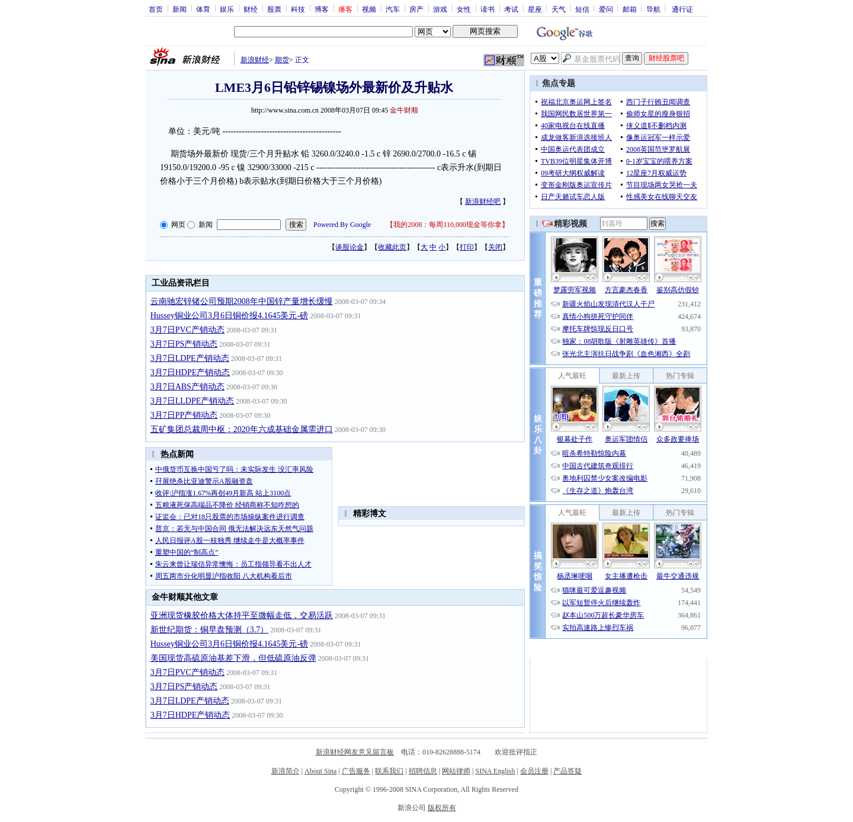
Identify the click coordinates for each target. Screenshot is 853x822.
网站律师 (456, 771)
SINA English (495, 771)
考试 (511, 8)
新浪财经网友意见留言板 (355, 752)
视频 (369, 8)
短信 (582, 8)
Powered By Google (342, 224)
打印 (467, 247)
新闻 (179, 8)
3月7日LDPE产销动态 (189, 358)
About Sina (320, 771)
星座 (535, 8)
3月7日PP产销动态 (184, 415)
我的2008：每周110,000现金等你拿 (447, 224)
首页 (156, 8)
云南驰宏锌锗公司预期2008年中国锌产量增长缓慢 (241, 301)
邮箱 (630, 8)
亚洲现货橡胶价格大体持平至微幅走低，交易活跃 (241, 615)
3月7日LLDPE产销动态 (192, 400)
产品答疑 (567, 771)
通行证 (682, 8)
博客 (322, 8)
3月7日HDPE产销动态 (190, 372)
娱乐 (227, 8)
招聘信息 (423, 771)
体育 (203, 8)
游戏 (440, 8)
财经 (250, 8)
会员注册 (534, 771)
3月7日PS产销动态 (184, 344)
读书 (487, 8)
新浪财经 (254, 60)
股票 (274, 8)
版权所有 (442, 808)
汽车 (393, 8)
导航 (653, 8)
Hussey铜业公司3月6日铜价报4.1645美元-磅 (229, 315)
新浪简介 (285, 771)
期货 (282, 60)
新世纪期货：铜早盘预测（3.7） (209, 629)
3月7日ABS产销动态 (187, 386)
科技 (298, 8)
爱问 (606, 8)
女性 (464, 8)
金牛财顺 (404, 110)
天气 (558, 8)
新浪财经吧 (483, 201)
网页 (178, 224)
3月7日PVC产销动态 (187, 329)
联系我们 (389, 771)
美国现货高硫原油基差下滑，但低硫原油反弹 (233, 658)
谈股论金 (349, 247)
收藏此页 (392, 247)
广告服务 (356, 771)
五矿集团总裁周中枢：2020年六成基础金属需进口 (241, 429)
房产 (416, 8)
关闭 (495, 247)
